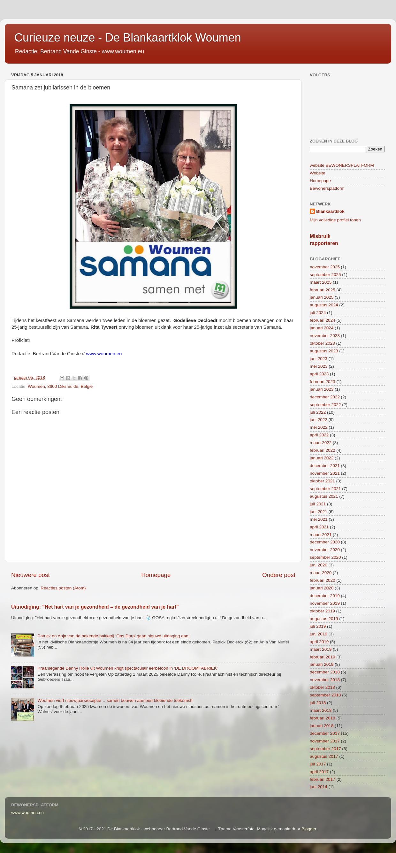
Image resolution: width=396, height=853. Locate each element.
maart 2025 (320, 282)
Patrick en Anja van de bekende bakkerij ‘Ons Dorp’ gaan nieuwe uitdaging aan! (113, 636)
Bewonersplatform (327, 188)
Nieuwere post (30, 575)
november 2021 (325, 473)
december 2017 (325, 733)
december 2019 (325, 595)
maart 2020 (320, 572)
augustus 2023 (324, 351)
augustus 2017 (324, 756)
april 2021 (319, 527)
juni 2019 (318, 634)
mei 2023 (319, 366)
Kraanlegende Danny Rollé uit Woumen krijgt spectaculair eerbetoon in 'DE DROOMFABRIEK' (127, 668)
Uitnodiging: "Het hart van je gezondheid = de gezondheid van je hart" (95, 607)
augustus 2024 (324, 305)
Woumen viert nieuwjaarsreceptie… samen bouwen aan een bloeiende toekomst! (114, 700)
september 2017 (325, 748)
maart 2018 (320, 710)
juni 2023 (318, 358)
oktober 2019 (322, 611)
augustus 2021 (324, 496)
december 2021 (325, 465)
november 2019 (325, 603)
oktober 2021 (322, 481)
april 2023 (319, 374)
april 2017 (319, 771)
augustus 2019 (324, 618)
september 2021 (325, 488)
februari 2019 (322, 657)
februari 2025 (322, 290)
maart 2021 (320, 534)
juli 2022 (318, 412)
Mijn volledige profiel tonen (335, 220)
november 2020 (325, 549)
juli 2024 (318, 312)
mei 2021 (319, 519)
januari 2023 (321, 389)
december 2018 (325, 672)
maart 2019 (320, 649)
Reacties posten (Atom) (63, 588)
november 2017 (325, 741)
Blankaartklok (330, 211)
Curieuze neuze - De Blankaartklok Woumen (127, 37)
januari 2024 (321, 328)
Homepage (156, 575)
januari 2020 (321, 588)
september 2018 (325, 695)
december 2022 (325, 397)
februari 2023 (322, 381)
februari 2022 (322, 450)
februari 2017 (322, 779)
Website (317, 173)
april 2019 (319, 641)
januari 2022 (321, 458)
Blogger (308, 828)
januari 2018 (321, 725)
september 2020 (325, 557)
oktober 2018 (322, 687)
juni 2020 (318, 565)
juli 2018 (318, 702)
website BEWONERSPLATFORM (342, 165)
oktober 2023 (322, 343)
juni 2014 (318, 786)
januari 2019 (321, 664)
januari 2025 (321, 297)
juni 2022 (318, 419)
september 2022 (325, 404)
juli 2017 (318, 764)
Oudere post (278, 575)
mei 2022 (319, 427)
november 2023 (325, 335)
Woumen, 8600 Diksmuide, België (60, 386)
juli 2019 (318, 626)
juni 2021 (318, 511)
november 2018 (325, 679)
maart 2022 (320, 442)
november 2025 (325, 267)
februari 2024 (322, 320)
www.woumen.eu (27, 812)
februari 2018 (322, 718)
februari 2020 (322, 580)
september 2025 (325, 274)
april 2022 (319, 435)
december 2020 (325, 542)
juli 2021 (318, 504)
